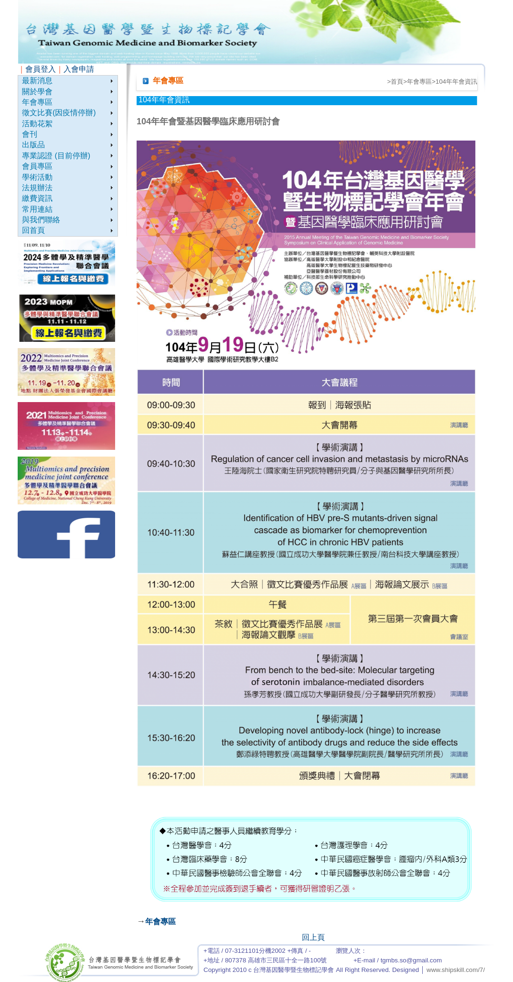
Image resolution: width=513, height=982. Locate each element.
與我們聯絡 (41, 220)
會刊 (29, 134)
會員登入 (40, 69)
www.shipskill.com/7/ (456, 969)
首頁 (397, 81)
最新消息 (37, 80)
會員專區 (37, 166)
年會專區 (37, 102)
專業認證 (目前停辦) (56, 156)
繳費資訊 (37, 198)
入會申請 (79, 69)
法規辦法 (37, 188)
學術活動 (37, 177)
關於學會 (37, 91)
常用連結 (37, 209)
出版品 (33, 145)
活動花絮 (37, 124)
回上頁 (313, 937)
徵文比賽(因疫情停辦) (59, 113)
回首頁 (33, 230)
